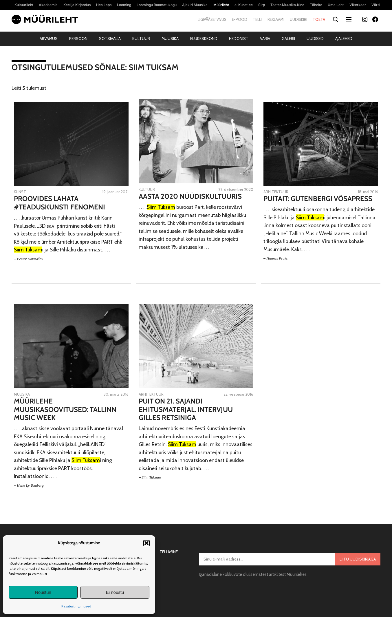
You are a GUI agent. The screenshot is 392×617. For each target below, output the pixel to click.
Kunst (20, 191)
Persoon (78, 38)
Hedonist (238, 38)
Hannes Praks (276, 258)
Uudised (315, 38)
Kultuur (141, 38)
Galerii (288, 38)
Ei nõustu (115, 592)
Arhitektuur (275, 191)
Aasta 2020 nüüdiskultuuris (190, 196)
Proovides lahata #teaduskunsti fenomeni (59, 203)
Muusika (170, 38)
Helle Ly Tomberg (30, 485)
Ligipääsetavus (212, 19)
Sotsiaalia (110, 38)
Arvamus (49, 38)
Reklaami (276, 19)
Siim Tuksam (151, 477)
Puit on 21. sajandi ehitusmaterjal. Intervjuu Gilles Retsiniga (186, 409)
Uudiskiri (298, 19)
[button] (146, 543)
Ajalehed (343, 38)
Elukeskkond (203, 38)
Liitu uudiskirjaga (358, 559)
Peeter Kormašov (30, 259)
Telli (257, 19)
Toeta (319, 19)
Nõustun (43, 592)
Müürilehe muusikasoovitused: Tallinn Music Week (65, 409)
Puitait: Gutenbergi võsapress (317, 199)
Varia (265, 38)
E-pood (239, 19)
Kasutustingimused (76, 606)
